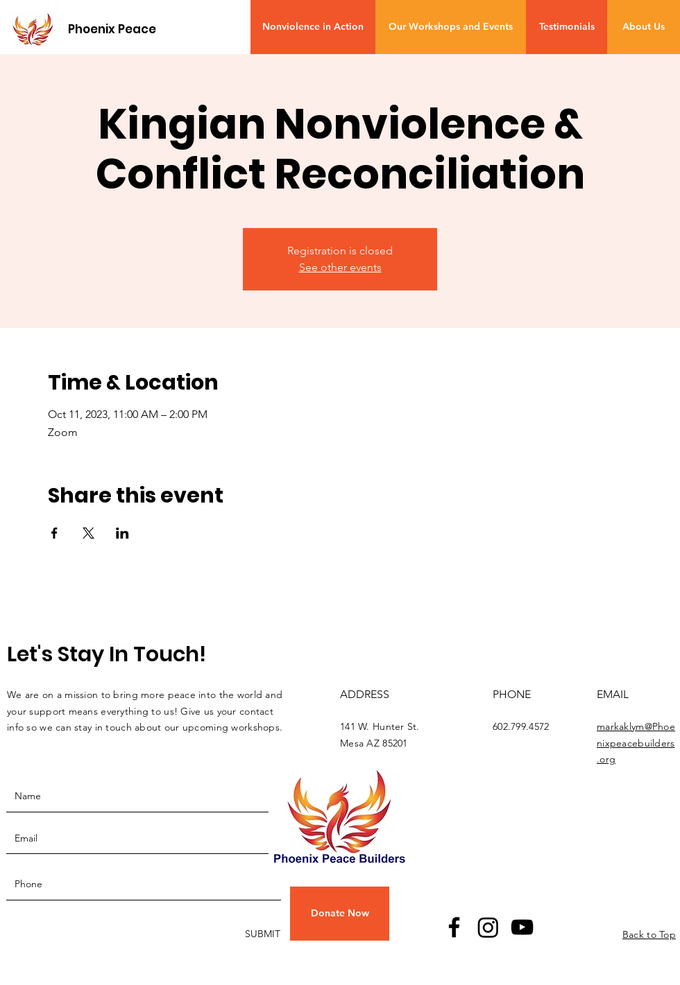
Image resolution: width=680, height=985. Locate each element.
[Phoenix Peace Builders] (138, 29)
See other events (340, 267)
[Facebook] (454, 927)
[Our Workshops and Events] (450, 27)
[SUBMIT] (261, 934)
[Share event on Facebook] (54, 533)
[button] (339, 914)
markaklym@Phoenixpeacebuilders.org (636, 743)
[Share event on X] (88, 533)
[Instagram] (488, 927)
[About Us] (643, 27)
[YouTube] (522, 927)
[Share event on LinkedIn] (122, 533)
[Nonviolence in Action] (312, 27)
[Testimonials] (566, 27)
